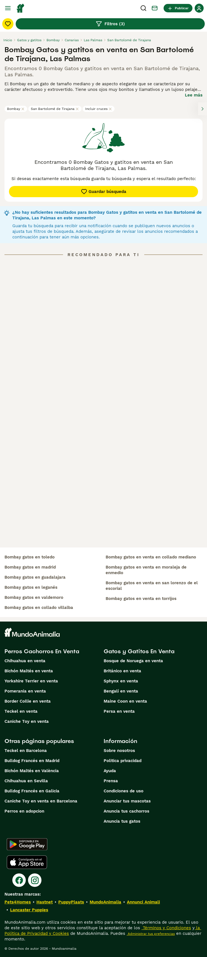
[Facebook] (19, 880)
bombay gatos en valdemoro (33, 597)
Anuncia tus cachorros (126, 811)
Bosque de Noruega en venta (133, 660)
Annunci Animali (143, 902)
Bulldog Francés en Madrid (31, 760)
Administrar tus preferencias (151, 934)
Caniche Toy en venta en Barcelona (40, 801)
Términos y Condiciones (166, 927)
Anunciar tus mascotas (127, 801)
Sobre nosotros (119, 750)
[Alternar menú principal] (7, 8)
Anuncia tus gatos (122, 821)
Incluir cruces (98, 109)
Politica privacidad (122, 760)
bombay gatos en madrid (30, 567)
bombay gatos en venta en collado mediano (151, 557)
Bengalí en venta (121, 691)
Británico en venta (122, 670)
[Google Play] (27, 844)
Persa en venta (119, 711)
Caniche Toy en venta (26, 721)
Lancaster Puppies (29, 909)
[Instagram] (34, 880)
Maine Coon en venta (125, 701)
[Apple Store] (26, 862)
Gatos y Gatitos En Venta (139, 651)
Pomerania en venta (25, 691)
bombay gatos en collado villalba (38, 607)
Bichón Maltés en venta (28, 670)
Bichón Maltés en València (31, 770)
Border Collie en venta (27, 701)
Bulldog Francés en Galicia (31, 790)
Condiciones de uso (123, 790)
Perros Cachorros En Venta (41, 651)
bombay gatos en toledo (29, 557)
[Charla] (154, 8)
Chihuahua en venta (24, 660)
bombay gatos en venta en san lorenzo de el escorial (152, 585)
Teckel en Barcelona (25, 750)
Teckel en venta (21, 711)
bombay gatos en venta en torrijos (141, 598)
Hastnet (44, 902)
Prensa (111, 780)
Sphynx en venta (121, 681)
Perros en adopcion (24, 811)
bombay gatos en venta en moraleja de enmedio (146, 570)
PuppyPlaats (71, 902)
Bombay (16, 109)
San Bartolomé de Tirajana (55, 109)
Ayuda (110, 770)
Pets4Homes (17, 902)
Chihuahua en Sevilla (26, 780)
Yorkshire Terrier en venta (31, 681)
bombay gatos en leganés (30, 587)
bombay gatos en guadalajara (35, 577)
